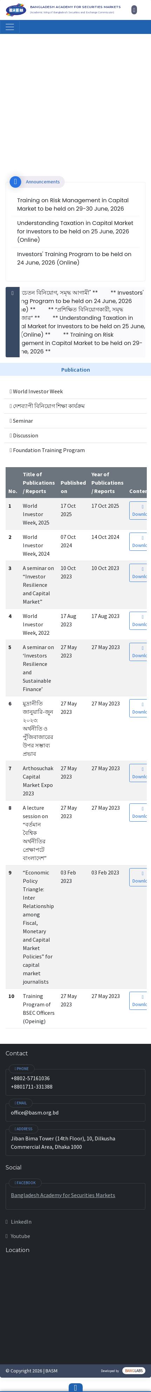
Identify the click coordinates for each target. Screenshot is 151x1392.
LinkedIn (19, 1221)
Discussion (24, 435)
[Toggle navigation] (10, 27)
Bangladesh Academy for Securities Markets (63, 1194)
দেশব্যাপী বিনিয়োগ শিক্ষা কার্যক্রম (47, 405)
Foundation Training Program (47, 450)
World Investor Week (36, 391)
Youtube (18, 1235)
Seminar (21, 420)
